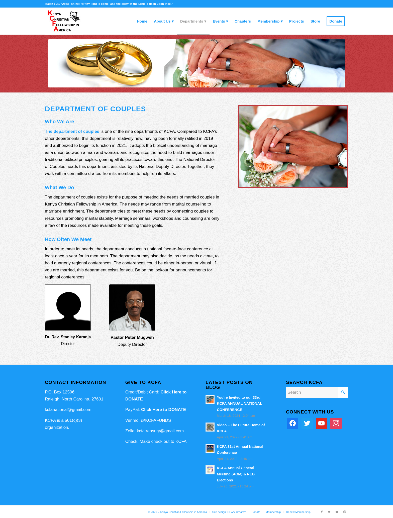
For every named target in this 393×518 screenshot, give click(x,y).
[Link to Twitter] (329, 511)
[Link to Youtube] (337, 511)
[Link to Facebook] (322, 511)
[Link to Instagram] (344, 511)
